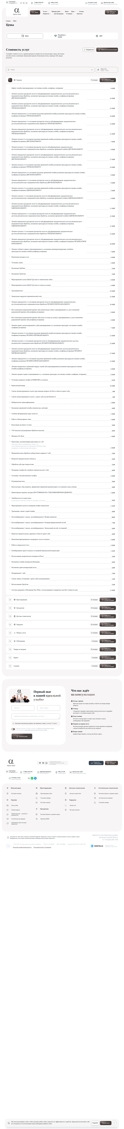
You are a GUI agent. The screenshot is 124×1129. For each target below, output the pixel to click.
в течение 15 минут (51, 723)
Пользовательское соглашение (42, 847)
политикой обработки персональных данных (35, 730)
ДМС (101, 36)
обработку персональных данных (45, 728)
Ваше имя (16, 708)
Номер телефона (44, 708)
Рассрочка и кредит (62, 36)
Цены (27, 36)
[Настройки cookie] (114, 1123)
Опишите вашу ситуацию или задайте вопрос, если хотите (29, 716)
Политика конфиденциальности (22, 847)
